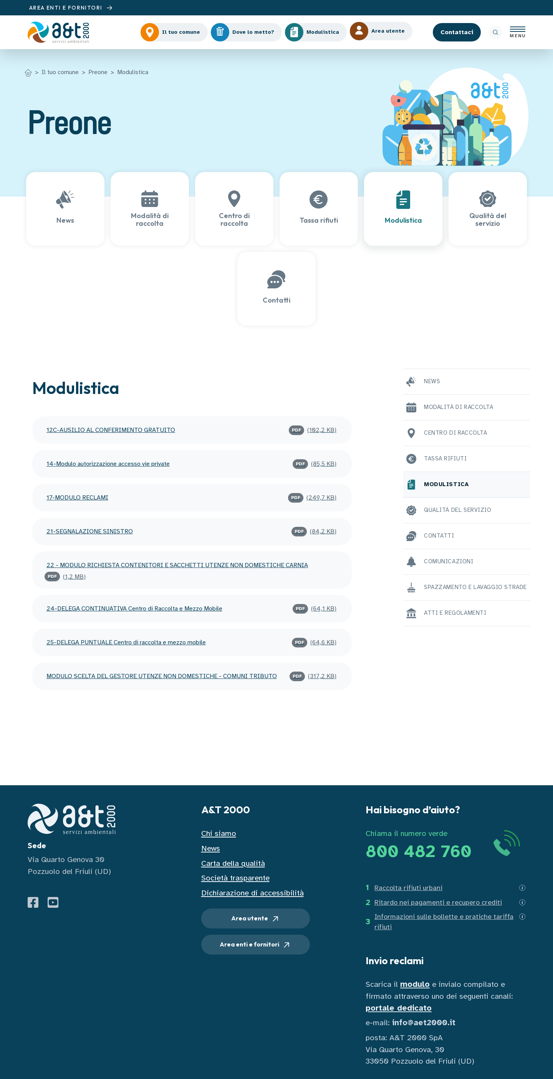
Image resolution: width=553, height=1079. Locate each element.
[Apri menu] (517, 32)
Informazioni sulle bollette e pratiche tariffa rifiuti (443, 921)
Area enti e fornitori (255, 945)
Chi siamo (218, 833)
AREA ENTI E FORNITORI (71, 8)
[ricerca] (495, 32)
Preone (98, 72)
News (210, 848)
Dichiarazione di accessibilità (252, 893)
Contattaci (456, 32)
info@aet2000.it (423, 1023)
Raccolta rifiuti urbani (408, 888)
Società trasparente (235, 878)
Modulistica (132, 72)
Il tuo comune (60, 72)
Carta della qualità (233, 863)
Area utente (255, 918)
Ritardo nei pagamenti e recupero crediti (438, 902)
